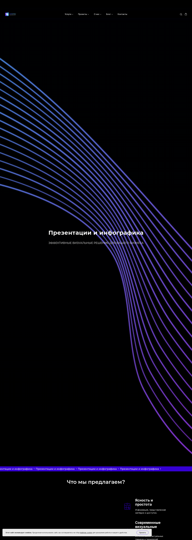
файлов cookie (86, 533)
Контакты (122, 3)
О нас (96, 3)
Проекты (82, 3)
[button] (181, 3)
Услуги (68, 3)
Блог (108, 3)
